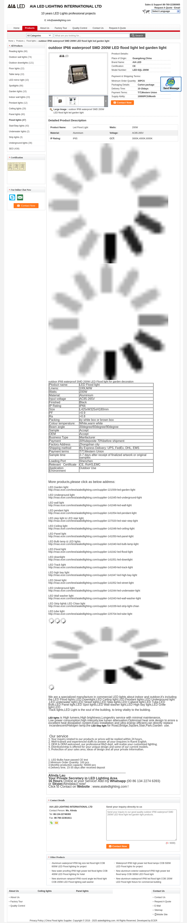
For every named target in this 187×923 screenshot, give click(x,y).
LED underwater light (63, 702)
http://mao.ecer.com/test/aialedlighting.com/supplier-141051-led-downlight (90, 559)
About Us (44, 28)
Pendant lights (16, 103)
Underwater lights (17, 131)
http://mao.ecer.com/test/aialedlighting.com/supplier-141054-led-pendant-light (92, 513)
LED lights (53, 718)
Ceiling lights (15, 108)
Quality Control (79, 28)
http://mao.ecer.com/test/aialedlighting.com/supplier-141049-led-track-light (90, 567)
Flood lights (31, 41)
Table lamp (14, 74)
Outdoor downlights (18, 62)
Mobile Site (160, 914)
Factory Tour (61, 28)
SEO (11, 148)
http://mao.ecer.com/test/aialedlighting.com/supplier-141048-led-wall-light (90, 505)
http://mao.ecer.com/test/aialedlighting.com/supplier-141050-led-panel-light (91, 536)
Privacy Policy (36, 920)
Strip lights (14, 137)
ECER (154, 920)
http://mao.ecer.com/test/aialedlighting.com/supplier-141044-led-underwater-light (94, 590)
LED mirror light (16, 80)
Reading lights (16, 51)
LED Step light (98, 725)
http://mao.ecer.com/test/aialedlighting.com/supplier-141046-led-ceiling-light (91, 528)
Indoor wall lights (17, 97)
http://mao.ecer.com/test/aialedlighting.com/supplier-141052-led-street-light (91, 582)
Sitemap (158, 910)
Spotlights (14, 85)
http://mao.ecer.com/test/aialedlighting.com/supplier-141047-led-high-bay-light (92, 575)
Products (30, 28)
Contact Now (124, 102)
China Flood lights (54, 920)
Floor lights (14, 68)
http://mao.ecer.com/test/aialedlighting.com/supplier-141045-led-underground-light (95, 497)
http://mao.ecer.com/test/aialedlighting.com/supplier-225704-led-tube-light (90, 613)
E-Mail (157, 906)
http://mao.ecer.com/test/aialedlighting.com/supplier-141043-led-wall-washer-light (94, 598)
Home (17, 28)
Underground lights (18, 143)
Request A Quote (163, 7)
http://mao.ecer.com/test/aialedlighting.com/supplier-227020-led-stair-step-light (93, 520)
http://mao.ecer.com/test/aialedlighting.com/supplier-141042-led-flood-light (90, 551)
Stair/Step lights (17, 125)
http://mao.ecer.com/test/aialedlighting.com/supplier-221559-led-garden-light (91, 489)
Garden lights (15, 91)
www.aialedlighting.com (109, 786)
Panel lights (14, 114)
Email (177, 7)
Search (139, 35)
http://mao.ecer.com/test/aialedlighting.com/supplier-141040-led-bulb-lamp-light (93, 544)
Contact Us (98, 28)
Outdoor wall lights (18, 57)
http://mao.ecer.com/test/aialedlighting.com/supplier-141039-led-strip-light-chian (93, 606)
